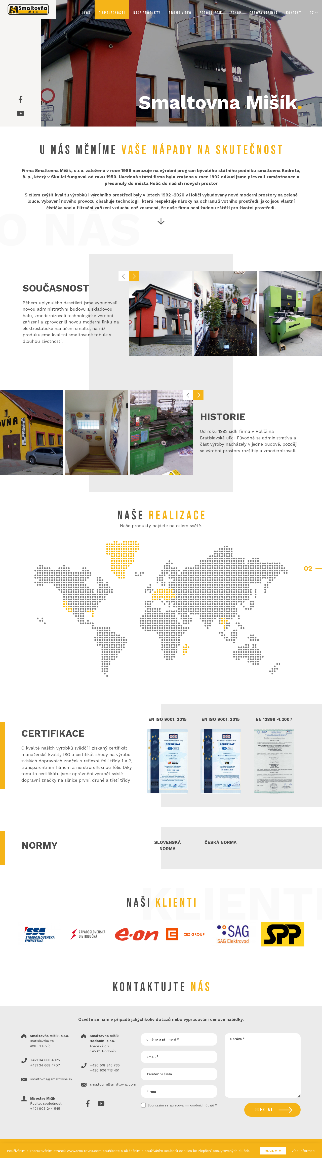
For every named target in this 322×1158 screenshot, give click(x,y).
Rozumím (273, 1151)
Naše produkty (146, 13)
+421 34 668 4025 (45, 1060)
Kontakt (293, 13)
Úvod (86, 13)
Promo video (180, 13)
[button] (123, 276)
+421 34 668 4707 (45, 1065)
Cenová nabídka (264, 13)
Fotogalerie (210, 13)
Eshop (236, 13)
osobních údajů (202, 1105)
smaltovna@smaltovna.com (113, 1084)
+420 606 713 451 (104, 1070)
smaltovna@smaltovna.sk (51, 1079)
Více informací (303, 1151)
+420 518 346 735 (105, 1065)
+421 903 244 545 (45, 1108)
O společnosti (112, 13)
